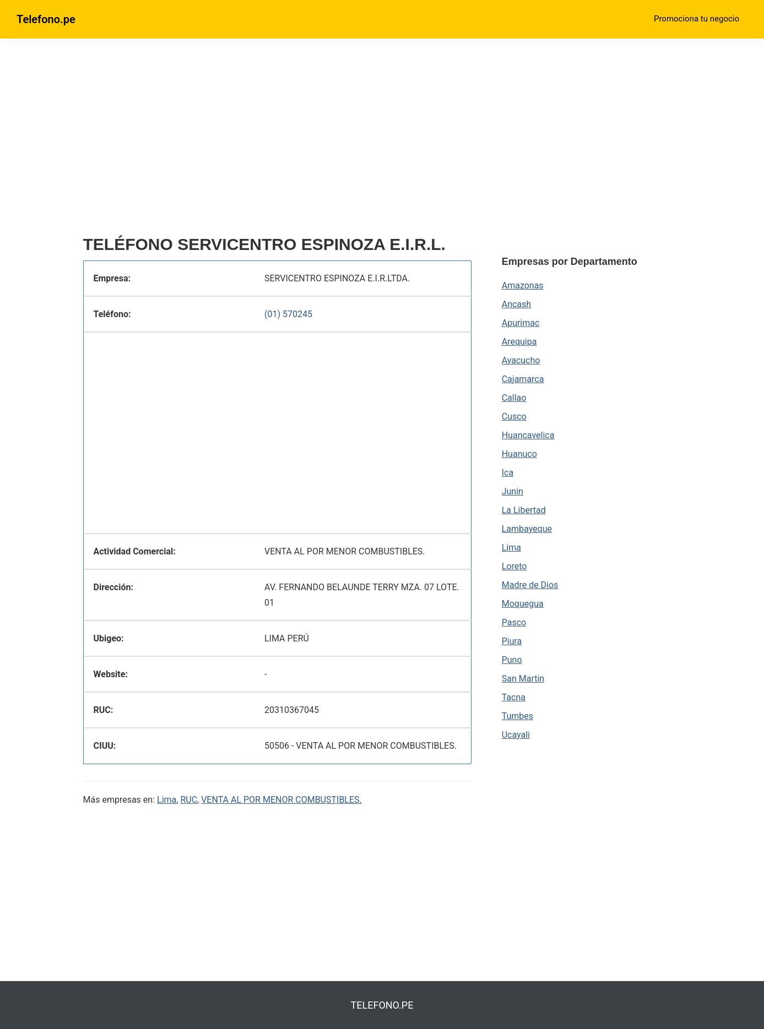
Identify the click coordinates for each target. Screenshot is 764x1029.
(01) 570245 (288, 314)
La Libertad (524, 510)
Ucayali (516, 734)
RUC (188, 799)
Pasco (514, 622)
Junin (512, 491)
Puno (512, 660)
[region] (277, 141)
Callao (514, 398)
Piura (512, 641)
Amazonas (523, 285)
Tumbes (517, 716)
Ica (507, 472)
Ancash (516, 304)
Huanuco (519, 454)
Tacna (513, 697)
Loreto (514, 566)
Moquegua (523, 603)
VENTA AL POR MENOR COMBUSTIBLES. (281, 799)
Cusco (514, 416)
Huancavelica (528, 435)
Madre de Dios (530, 585)
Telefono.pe (46, 19)
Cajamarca (523, 379)
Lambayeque (527, 529)
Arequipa (519, 341)
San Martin (523, 678)
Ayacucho (521, 360)
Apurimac (521, 323)
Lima (166, 799)
